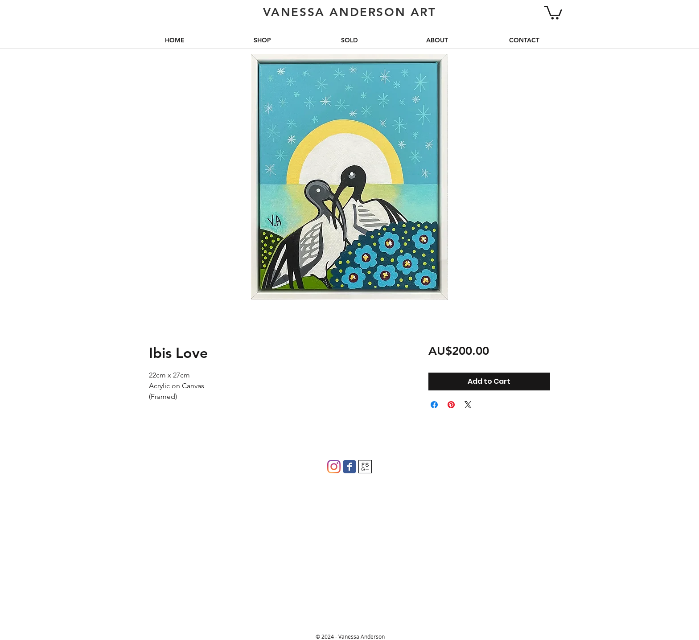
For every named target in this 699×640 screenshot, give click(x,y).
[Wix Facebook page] (349, 466)
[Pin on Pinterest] (451, 404)
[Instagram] (334, 466)
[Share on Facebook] (434, 404)
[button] (553, 12)
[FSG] (365, 466)
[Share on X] (468, 404)
